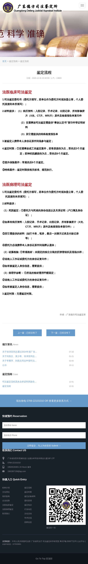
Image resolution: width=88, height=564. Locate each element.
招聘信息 (28, 522)
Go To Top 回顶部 (44, 558)
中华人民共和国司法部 (21, 541)
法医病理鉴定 (7, 509)
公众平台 (81, 541)
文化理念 (6, 492)
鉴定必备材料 (29, 496)
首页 (4, 61)
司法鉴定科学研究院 (51, 541)
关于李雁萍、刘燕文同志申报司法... (19, 360)
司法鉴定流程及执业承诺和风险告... (19, 381)
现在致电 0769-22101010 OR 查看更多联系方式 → (44, 401)
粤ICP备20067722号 (68, 541)
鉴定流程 (6, 386)
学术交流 (28, 518)
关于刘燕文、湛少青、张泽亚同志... (19, 356)
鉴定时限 (28, 492)
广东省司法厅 (36, 541)
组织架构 (6, 496)
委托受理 (28, 501)
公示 (4, 365)
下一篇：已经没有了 (60, 333)
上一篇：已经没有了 (27, 333)
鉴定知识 (28, 505)
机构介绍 (6, 488)
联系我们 (6, 514)
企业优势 (6, 501)
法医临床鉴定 (7, 505)
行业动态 (28, 509)
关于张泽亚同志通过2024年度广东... (19, 352)
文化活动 (28, 514)
